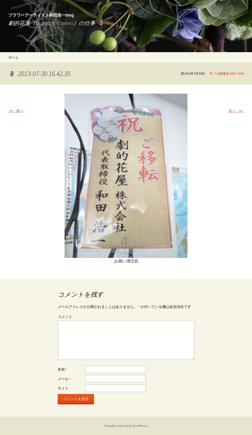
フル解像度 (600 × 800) (228, 73)
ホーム (13, 57)
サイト (63, 388)
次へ (236, 110)
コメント (65, 316)
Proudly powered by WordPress (126, 426)
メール (64, 378)
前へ (16, 110)
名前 (62, 369)
